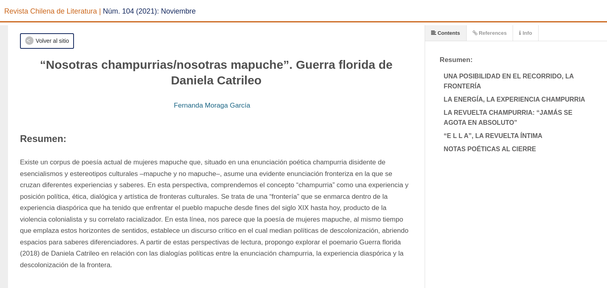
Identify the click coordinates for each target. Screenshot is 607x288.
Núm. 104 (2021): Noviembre (149, 11)
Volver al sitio (52, 41)
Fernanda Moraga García (212, 105)
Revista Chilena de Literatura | (52, 11)
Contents (445, 33)
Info (525, 33)
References (490, 33)
